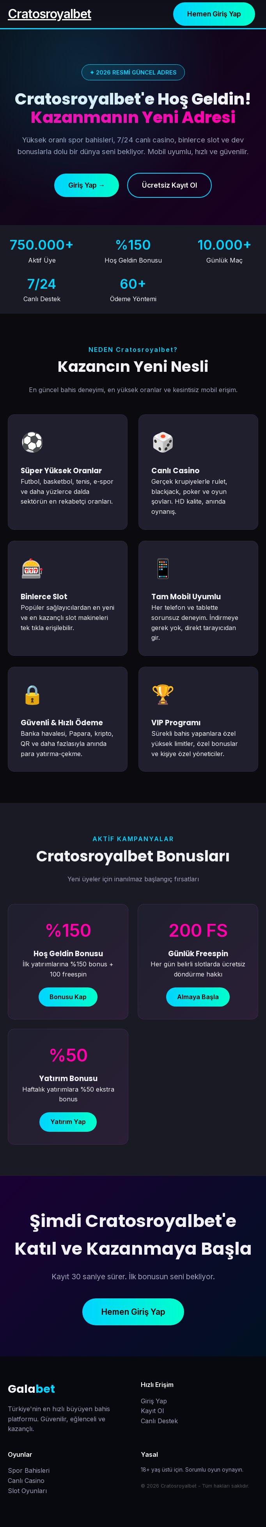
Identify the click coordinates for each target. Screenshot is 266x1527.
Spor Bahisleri (29, 1470)
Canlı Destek (159, 1421)
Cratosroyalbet (49, 13)
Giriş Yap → (86, 185)
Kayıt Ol (152, 1411)
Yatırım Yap (68, 1122)
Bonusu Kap (68, 997)
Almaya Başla (198, 997)
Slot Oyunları (27, 1491)
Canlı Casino (26, 1480)
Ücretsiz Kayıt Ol (169, 185)
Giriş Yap (154, 1401)
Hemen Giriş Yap (214, 14)
